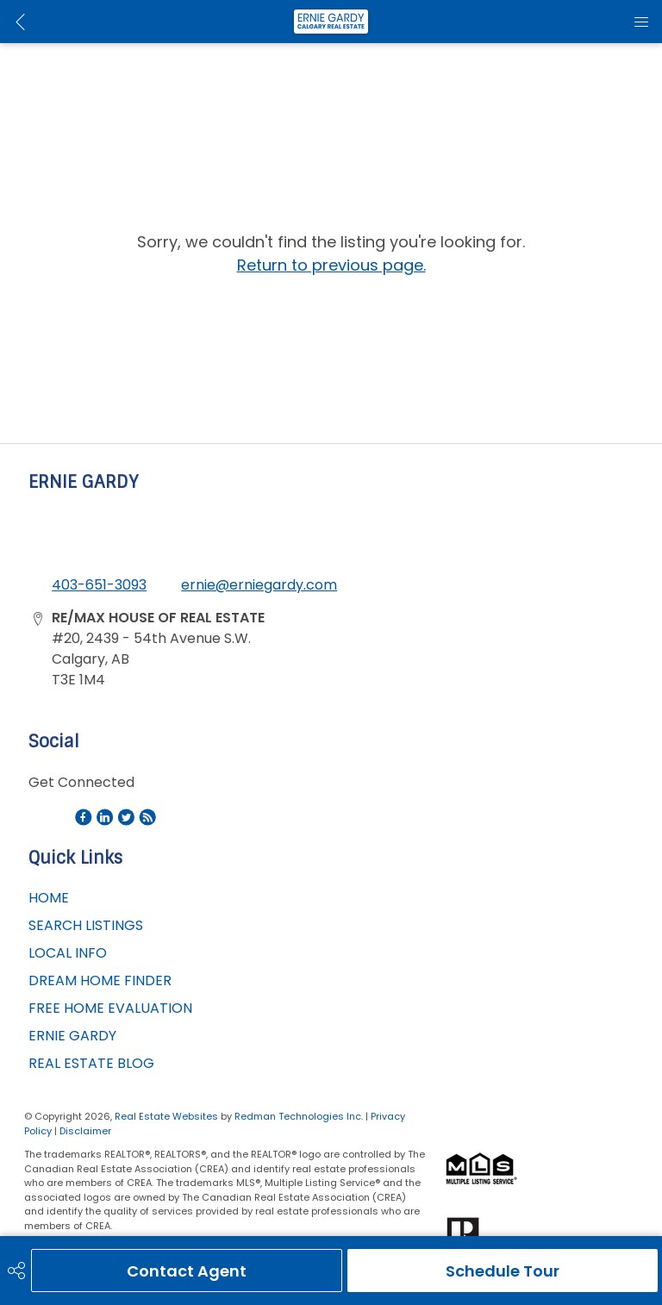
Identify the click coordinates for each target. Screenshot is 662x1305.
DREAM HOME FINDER (100, 980)
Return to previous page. (331, 265)
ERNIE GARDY (72, 1036)
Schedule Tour (502, 1271)
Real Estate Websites (168, 1116)
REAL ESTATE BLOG (91, 1063)
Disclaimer (85, 1131)
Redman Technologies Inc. (299, 1116)
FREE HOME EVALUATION (110, 1008)
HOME (48, 898)
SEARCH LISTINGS (85, 925)
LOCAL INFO (67, 953)
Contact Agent (187, 1271)
